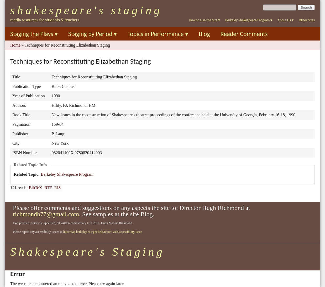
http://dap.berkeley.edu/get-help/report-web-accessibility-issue (102, 232)
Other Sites (307, 20)
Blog (204, 34)
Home (15, 45)
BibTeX (35, 187)
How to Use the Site (204, 20)
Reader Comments (244, 34)
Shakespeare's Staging (86, 10)
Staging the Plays (34, 34)
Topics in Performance (157, 34)
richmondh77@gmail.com (46, 214)
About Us (285, 20)
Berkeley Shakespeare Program (248, 20)
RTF (48, 187)
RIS (57, 187)
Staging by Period (92, 34)
